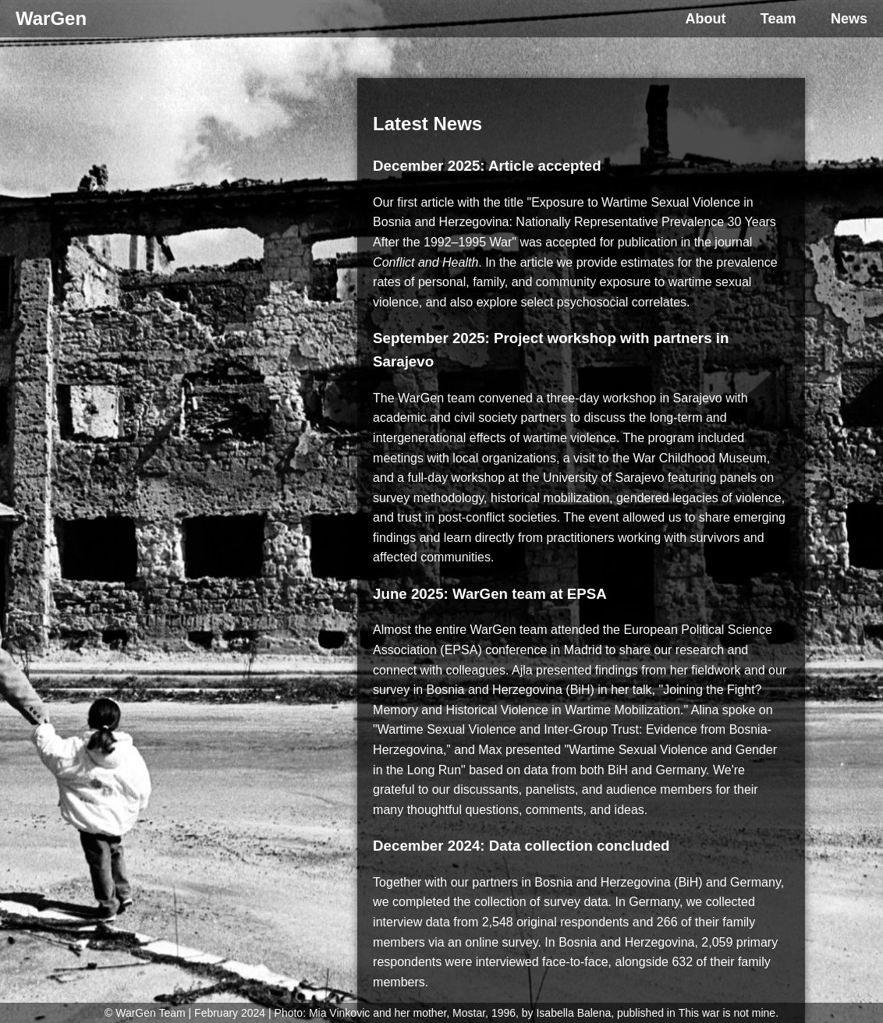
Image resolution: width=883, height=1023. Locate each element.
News (849, 19)
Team (778, 19)
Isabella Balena (573, 1013)
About (705, 19)
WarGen (51, 18)
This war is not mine (727, 1013)
